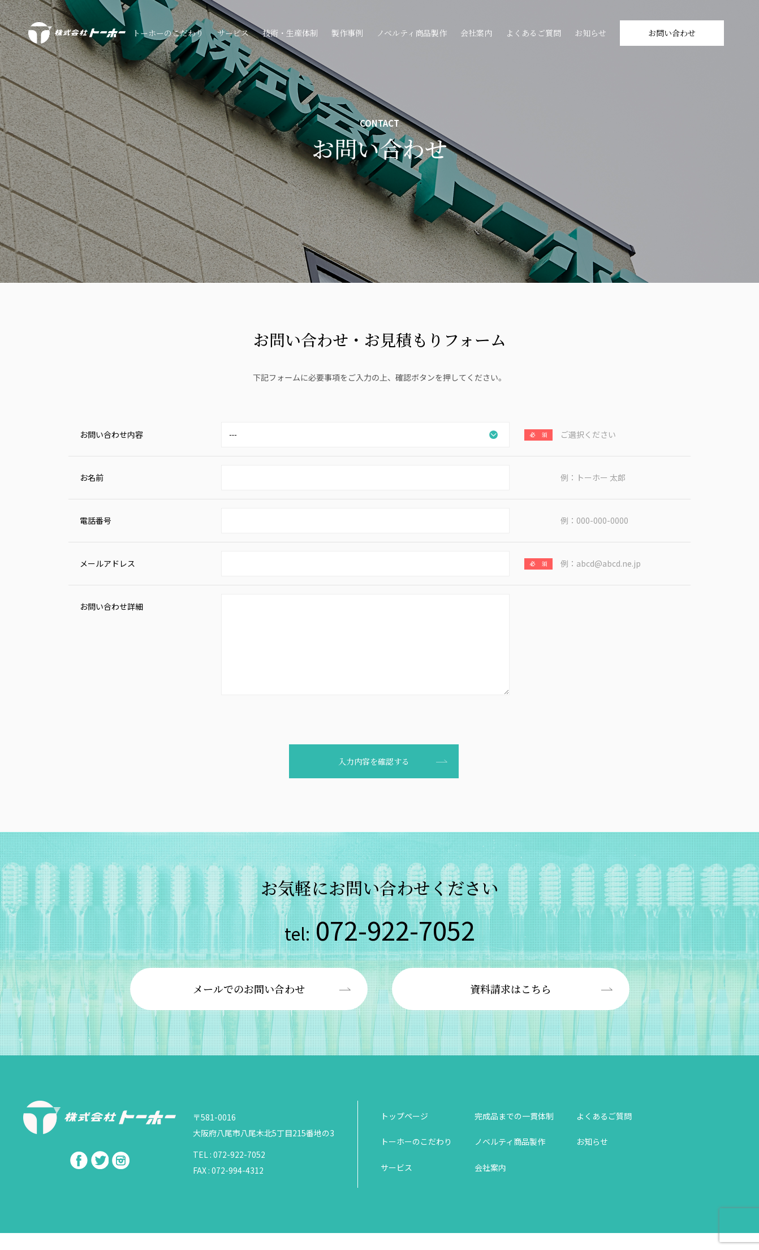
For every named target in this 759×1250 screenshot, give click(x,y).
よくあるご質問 (533, 32)
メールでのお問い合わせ (249, 1005)
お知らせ (590, 32)
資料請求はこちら (510, 1005)
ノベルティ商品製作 (412, 32)
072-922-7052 (379, 946)
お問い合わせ (672, 32)
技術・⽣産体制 (290, 32)
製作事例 (347, 32)
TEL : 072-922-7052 (229, 1171)
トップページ (404, 1133)
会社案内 (476, 32)
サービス (233, 32)
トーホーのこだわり (168, 32)
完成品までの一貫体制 (514, 1133)
